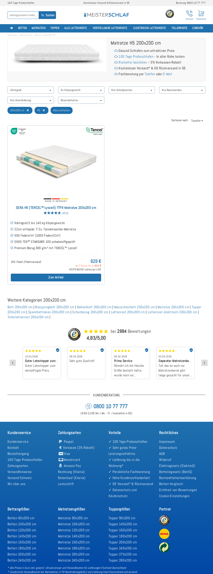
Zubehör (197, 28)
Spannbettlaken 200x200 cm (49, 312)
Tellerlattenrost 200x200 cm (28, 317)
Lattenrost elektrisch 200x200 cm (172, 312)
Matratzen (39, 28)
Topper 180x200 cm (123, 536)
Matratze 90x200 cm (73, 518)
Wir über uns (16, 484)
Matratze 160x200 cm (74, 542)
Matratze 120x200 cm (74, 530)
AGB (162, 453)
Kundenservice (17, 441)
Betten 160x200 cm (21, 542)
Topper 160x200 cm (123, 530)
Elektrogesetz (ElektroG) (177, 465)
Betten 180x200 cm (21, 548)
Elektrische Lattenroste (149, 28)
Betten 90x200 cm (20, 518)
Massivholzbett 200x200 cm (134, 307)
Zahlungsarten (17, 465)
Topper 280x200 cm (123, 560)
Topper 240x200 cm (123, 548)
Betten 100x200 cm (21, 524)
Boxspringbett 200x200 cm (54, 307)
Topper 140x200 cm (123, 524)
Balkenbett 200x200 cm (94, 307)
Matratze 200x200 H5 (45, 35)
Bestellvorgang (18, 453)
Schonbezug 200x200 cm (90, 312)
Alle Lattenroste (75, 28)
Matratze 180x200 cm (74, 548)
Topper (54, 28)
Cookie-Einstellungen (174, 496)
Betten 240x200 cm (21, 560)
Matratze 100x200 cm (74, 524)
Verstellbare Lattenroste (110, 28)
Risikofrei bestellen (133, 62)
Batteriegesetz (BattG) (175, 471)
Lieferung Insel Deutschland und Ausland (114, 572)
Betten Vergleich (171, 484)
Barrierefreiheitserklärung (177, 477)
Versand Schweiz (19, 477)
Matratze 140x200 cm (74, 536)
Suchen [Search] (47, 15)
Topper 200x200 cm (123, 542)
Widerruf (165, 459)
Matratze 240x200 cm (74, 560)
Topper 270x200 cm (123, 554)
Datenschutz (168, 447)
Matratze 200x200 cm (173, 307)
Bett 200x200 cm (20, 307)
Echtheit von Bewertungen (178, 490)
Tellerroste (179, 28)
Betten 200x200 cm (21, 554)
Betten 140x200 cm (21, 536)
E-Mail (167, 74)
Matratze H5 (26, 35)
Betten (22, 28)
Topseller (197, 120)
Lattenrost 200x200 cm (128, 312)
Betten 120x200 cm (21, 530)
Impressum (167, 441)
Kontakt (13, 447)
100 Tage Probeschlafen (136, 56)
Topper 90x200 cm (122, 518)
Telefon (150, 74)
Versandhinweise (19, 471)
